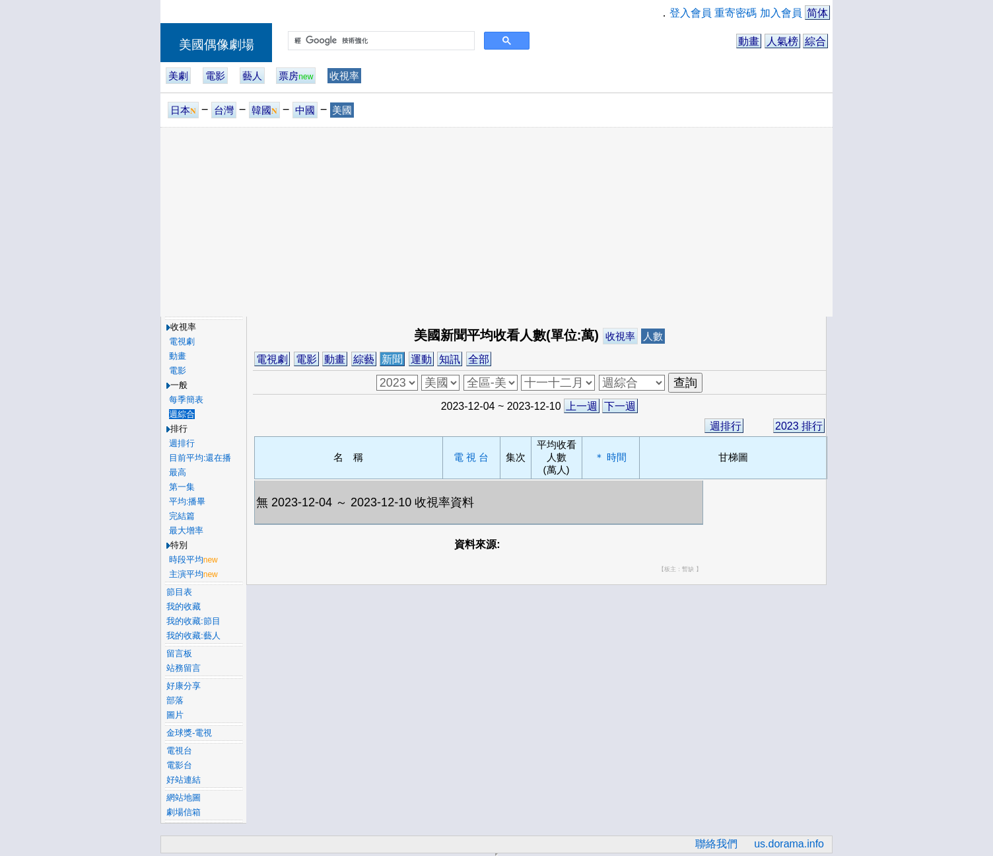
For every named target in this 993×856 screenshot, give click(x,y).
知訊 (449, 359)
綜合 (815, 41)
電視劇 (272, 359)
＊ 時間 (610, 457)
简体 (817, 13)
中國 (305, 110)
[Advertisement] (496, 221)
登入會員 (690, 13)
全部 (478, 359)
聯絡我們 (716, 843)
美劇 (178, 75)
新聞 (392, 359)
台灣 (224, 110)
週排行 (723, 426)
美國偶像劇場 (216, 45)
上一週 (582, 406)
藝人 (252, 75)
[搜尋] (379, 41)
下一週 (620, 406)
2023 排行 (799, 426)
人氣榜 (782, 41)
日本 (183, 110)
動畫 (748, 41)
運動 (421, 359)
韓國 (264, 110)
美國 (342, 110)
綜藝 (363, 359)
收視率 (344, 75)
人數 (653, 336)
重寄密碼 (735, 13)
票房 (296, 75)
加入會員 (781, 13)
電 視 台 (471, 457)
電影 (215, 75)
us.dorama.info (789, 843)
